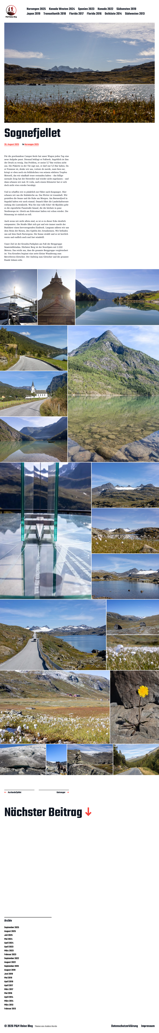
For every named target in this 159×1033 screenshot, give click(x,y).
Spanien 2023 (86, 9)
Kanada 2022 (105, 9)
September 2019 (11, 966)
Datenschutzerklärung (124, 1026)
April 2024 (8, 943)
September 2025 (11, 927)
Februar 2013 (10, 1009)
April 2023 (8, 947)
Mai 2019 (8, 978)
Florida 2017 (76, 14)
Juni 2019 (8, 974)
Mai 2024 (8, 939)
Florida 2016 (94, 14)
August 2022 (10, 962)
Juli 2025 (8, 935)
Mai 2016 (8, 993)
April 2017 (8, 985)
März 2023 (9, 950)
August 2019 (10, 970)
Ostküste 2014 (113, 14)
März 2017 (8, 989)
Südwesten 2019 (126, 9)
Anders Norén (51, 1026)
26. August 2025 (11, 144)
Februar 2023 (10, 954)
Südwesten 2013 (135, 14)
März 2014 (8, 1001)
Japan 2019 (33, 14)
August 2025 (10, 931)
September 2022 (11, 958)
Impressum (148, 1026)
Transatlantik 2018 (54, 14)
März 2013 (8, 1005)
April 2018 (8, 981)
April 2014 (8, 997)
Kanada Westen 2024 (62, 9)
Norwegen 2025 (36, 9)
